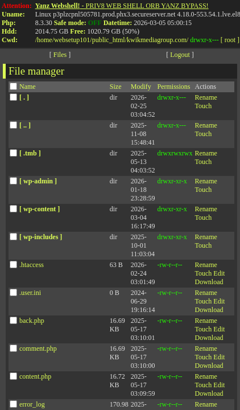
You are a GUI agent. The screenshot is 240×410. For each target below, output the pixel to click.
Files (60, 56)
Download (209, 284)
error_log (32, 406)
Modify (141, 88)
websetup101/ (73, 40)
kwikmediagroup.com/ (157, 40)
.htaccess (31, 266)
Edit (219, 275)
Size (116, 88)
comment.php (38, 350)
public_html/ (109, 40)
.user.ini (30, 294)
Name (27, 88)
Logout (180, 56)
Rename (206, 99)
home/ (45, 40)
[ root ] (230, 40)
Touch (203, 108)
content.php (35, 378)
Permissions (173, 88)
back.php (31, 322)
